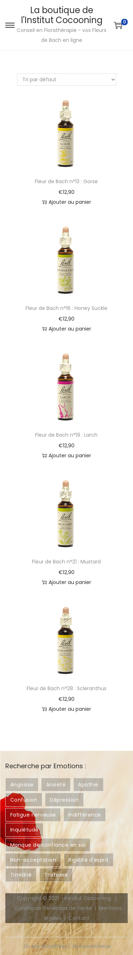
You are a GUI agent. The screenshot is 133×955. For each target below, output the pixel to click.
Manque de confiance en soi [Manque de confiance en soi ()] (48, 844)
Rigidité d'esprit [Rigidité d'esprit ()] (88, 859)
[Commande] (66, 79)
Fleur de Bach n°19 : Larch (66, 434)
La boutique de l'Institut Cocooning (61, 15)
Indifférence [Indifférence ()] (84, 814)
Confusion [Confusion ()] (24, 799)
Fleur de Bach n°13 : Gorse (66, 181)
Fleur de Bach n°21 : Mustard (66, 561)
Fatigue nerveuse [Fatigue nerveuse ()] (33, 814)
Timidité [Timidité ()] (21, 874)
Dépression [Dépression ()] (64, 799)
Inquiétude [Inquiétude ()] (24, 829)
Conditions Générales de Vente (53, 908)
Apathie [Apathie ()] (88, 784)
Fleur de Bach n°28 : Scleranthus (66, 688)
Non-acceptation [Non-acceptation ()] (33, 859)
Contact (78, 918)
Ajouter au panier (66, 202)
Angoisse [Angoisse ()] (22, 784)
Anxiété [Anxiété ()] (56, 784)
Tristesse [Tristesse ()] (56, 874)
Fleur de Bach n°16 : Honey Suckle (66, 308)
